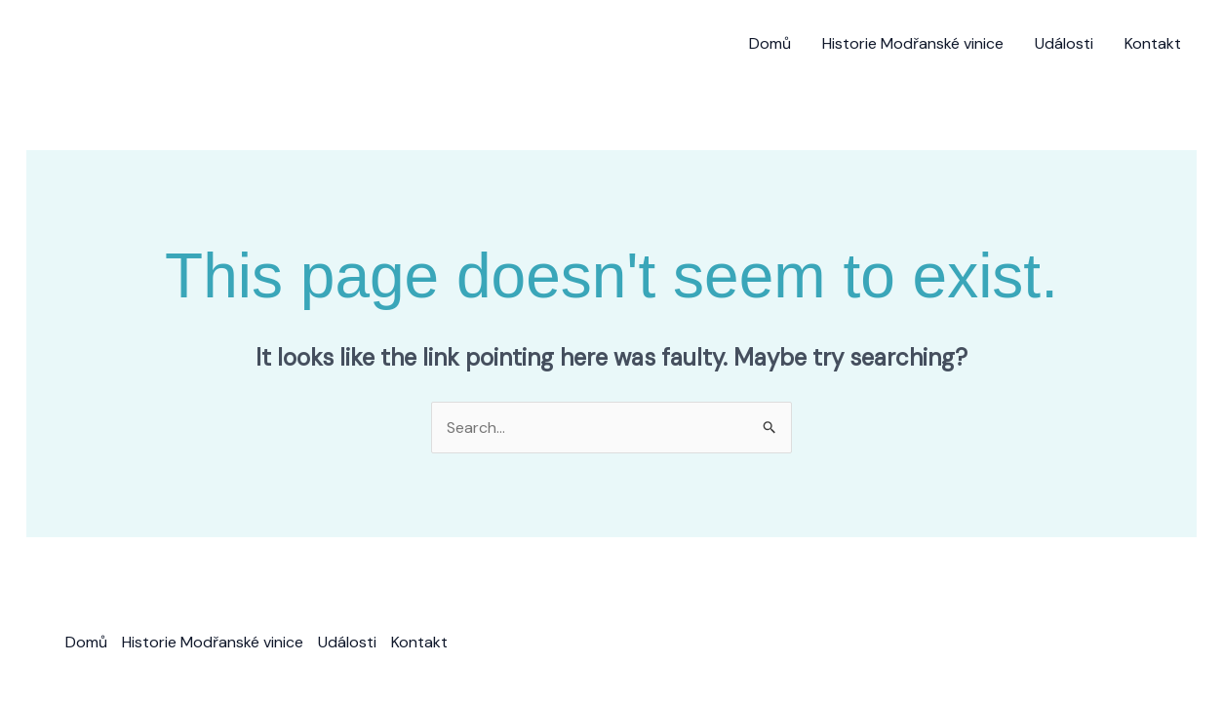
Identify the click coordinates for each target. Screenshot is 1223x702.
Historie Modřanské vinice (913, 43)
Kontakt (1152, 43)
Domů (770, 43)
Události (1064, 43)
